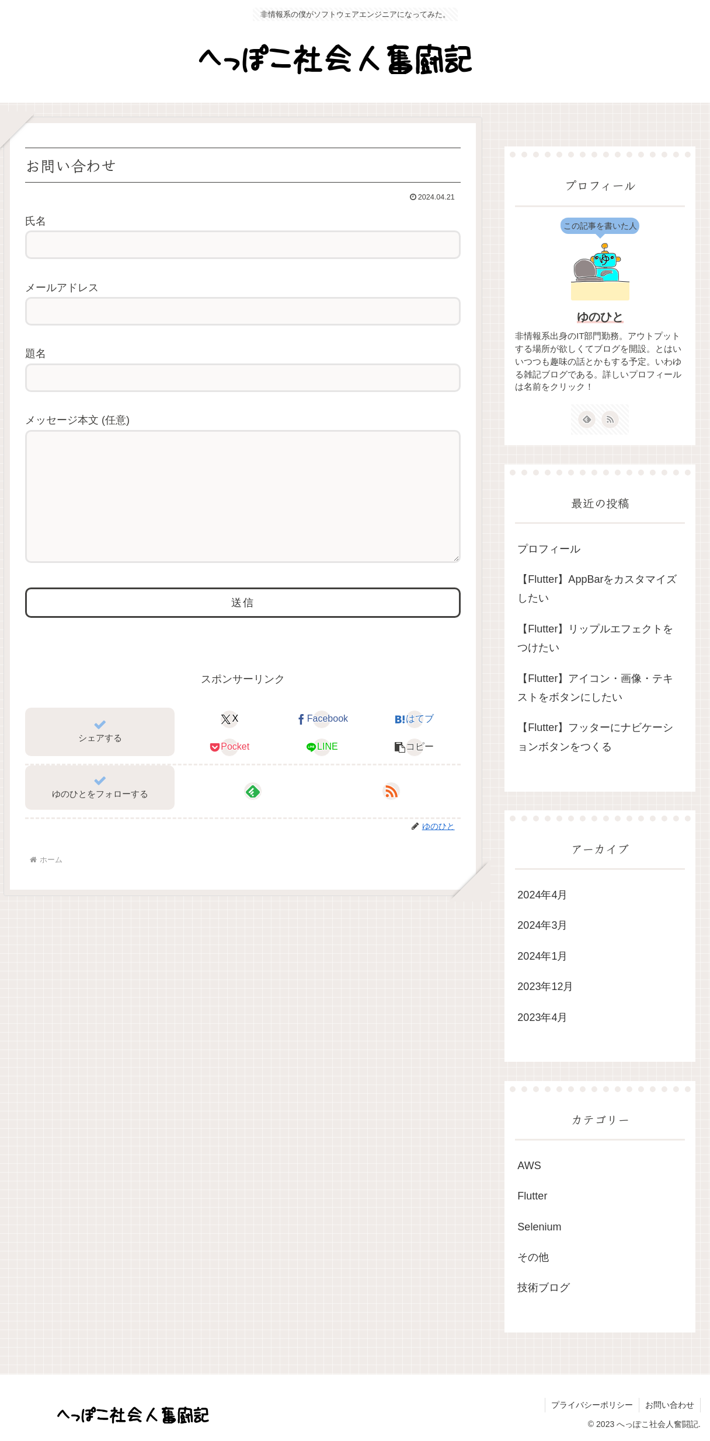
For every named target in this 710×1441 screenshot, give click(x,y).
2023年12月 (545, 986)
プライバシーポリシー (592, 1404)
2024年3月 (542, 925)
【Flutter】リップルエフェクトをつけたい (595, 638)
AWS (529, 1165)
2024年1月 (542, 956)
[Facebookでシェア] (321, 742)
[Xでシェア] (229, 742)
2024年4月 (542, 895)
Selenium (539, 1227)
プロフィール (548, 549)
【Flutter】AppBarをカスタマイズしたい (597, 588)
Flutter (532, 1196)
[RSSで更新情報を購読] (391, 814)
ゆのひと (600, 316)
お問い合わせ (669, 1404)
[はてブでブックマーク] (414, 742)
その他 (533, 1257)
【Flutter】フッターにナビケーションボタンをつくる (595, 737)
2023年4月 (542, 1017)
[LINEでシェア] (321, 770)
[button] (414, 770)
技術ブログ (543, 1287)
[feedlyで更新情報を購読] (252, 814)
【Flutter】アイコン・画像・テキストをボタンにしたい (595, 688)
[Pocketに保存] (229, 770)
